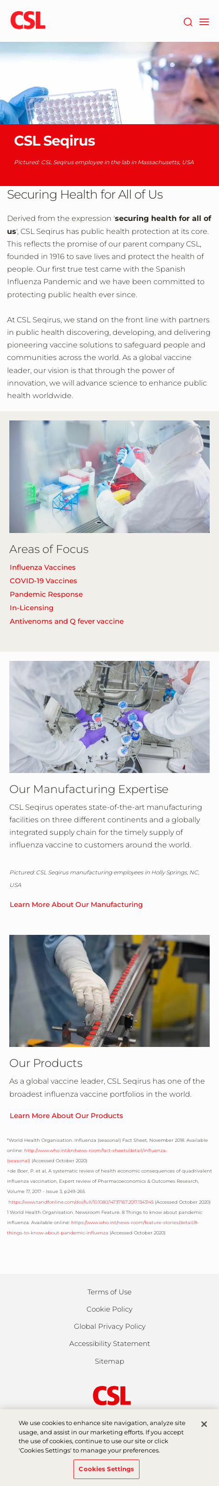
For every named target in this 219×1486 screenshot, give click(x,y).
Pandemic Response (46, 594)
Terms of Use (109, 1291)
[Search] (187, 21)
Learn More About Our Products (66, 1115)
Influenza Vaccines (43, 567)
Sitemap (109, 1361)
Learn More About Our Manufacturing (76, 904)
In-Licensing (31, 607)
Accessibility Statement (109, 1343)
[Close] (204, 1429)
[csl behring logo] (109, 1395)
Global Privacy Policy (110, 1326)
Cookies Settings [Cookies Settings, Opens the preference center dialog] (106, 1474)
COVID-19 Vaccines (43, 580)
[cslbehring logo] (28, 21)
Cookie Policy (109, 1309)
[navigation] (204, 21)
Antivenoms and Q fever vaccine (67, 621)
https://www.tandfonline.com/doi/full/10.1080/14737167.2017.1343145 (80, 1202)
